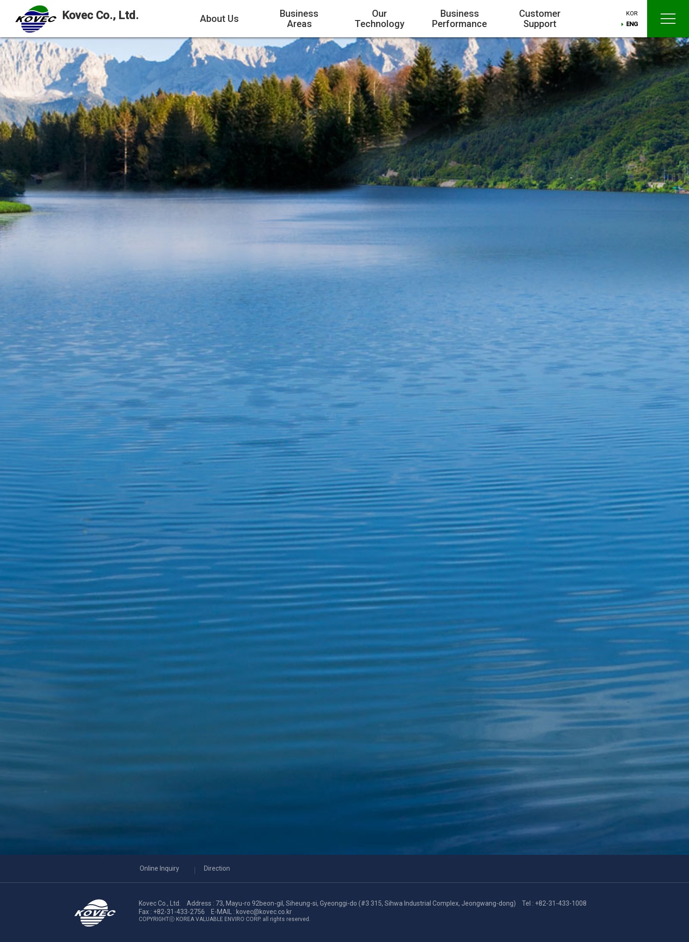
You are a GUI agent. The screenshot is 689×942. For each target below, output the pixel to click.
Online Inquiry (159, 868)
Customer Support (540, 18)
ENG (633, 25)
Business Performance (459, 18)
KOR (633, 14)
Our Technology (380, 18)
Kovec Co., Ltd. (105, 16)
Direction (217, 868)
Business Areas (299, 18)
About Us (219, 18)
